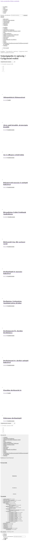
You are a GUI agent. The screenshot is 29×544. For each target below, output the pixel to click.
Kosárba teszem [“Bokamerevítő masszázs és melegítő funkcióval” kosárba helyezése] (10, 187)
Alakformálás (6, 22)
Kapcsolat (5, 9)
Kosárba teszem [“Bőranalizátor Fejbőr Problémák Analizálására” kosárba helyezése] (11, 217)
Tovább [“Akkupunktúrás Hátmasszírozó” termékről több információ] (9, 100)
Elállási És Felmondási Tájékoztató (11, 34)
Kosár (4, 12)
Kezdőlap (5, 6)
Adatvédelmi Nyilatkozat (8, 29)
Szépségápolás (6, 21)
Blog (4, 8)
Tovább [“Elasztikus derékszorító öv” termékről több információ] (9, 393)
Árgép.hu (14, 493)
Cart (4, 539)
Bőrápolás (5, 23)
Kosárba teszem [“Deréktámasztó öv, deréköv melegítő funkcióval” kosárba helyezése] (10, 365)
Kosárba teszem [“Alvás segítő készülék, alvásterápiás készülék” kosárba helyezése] (10, 129)
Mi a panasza (3, 531)
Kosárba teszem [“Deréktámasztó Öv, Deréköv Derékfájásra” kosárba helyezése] (10, 335)
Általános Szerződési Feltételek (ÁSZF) (12, 31)
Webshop (5, 45)
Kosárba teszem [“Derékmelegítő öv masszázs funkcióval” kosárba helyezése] (10, 276)
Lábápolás (5, 25)
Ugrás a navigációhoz (5, 1)
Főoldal (5, 445)
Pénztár (5, 11)
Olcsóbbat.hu (14, 487)
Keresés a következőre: (6, 15)
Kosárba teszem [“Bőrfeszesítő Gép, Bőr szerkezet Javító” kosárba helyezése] (10, 246)
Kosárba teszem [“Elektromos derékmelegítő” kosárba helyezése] (10, 421)
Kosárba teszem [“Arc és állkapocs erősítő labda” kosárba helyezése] (10, 157)
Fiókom (5, 534)
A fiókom (5, 10)
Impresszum (6, 37)
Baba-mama (5, 19)
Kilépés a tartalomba (14, 1)
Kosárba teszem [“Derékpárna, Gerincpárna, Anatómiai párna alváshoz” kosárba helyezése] (10, 305)
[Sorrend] (8, 61)
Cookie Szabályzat (7, 33)
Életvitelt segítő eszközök (8, 20)
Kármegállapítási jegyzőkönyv (10, 39)
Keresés (25, 15)
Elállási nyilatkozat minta (8, 35)
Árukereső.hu (14, 475)
